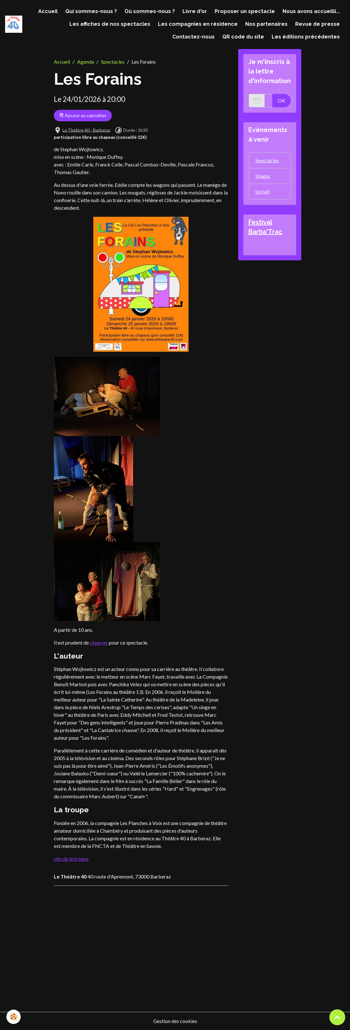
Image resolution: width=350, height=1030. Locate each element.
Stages (262, 176)
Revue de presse (317, 24)
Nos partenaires (266, 24)
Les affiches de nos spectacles (109, 24)
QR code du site (243, 37)
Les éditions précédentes (306, 37)
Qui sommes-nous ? (91, 11)
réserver (99, 642)
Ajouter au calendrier (82, 115)
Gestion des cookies (175, 1021)
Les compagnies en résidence (198, 24)
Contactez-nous (193, 37)
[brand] (13, 24)
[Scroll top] (337, 1017)
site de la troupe (71, 859)
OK (281, 100)
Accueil (48, 11)
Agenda (85, 62)
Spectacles (113, 62)
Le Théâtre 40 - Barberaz (86, 129)
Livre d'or (194, 11)
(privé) (262, 191)
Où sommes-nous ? (150, 11)
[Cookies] (13, 1017)
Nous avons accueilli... (311, 11)
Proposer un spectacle (245, 11)
